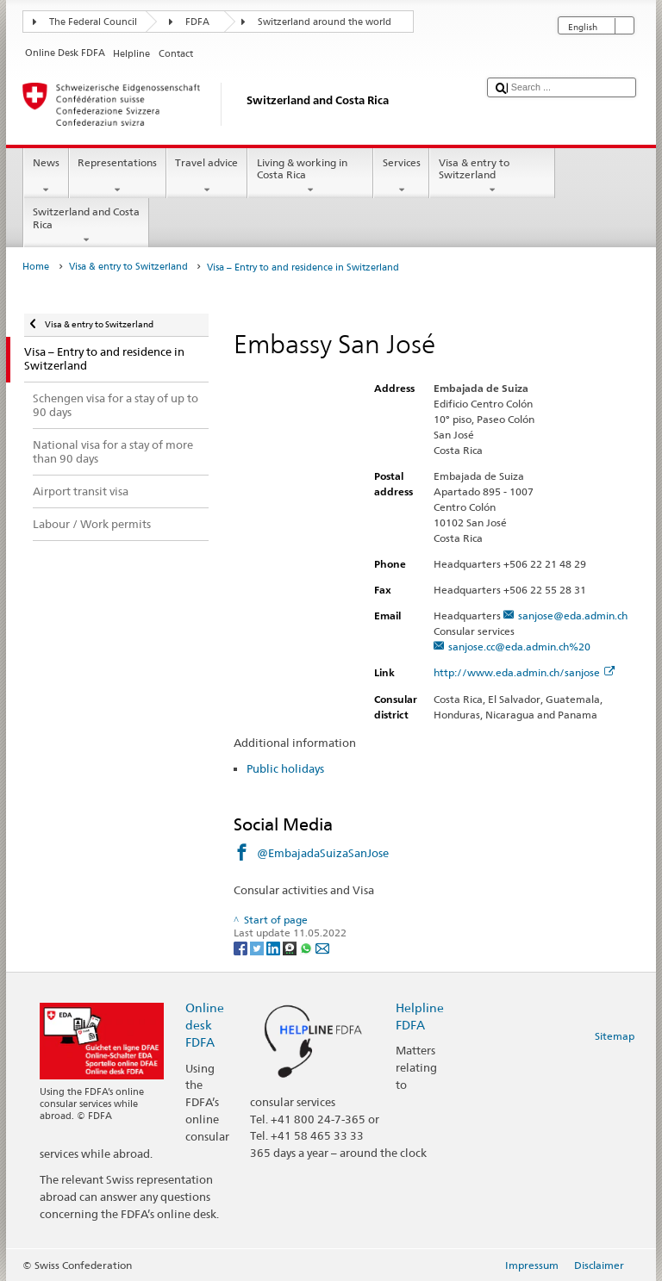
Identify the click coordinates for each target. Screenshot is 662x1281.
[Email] (322, 947)
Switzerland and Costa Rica (86, 225)
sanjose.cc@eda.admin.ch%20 (519, 646)
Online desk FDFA (204, 1024)
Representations (118, 176)
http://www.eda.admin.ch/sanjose (524, 672)
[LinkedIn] (274, 947)
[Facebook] (242, 947)
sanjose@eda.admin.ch (573, 615)
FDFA (197, 22)
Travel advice (207, 176)
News (45, 176)
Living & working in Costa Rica (310, 176)
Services (401, 176)
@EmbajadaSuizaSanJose (323, 853)
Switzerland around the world (324, 22)
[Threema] (291, 947)
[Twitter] (258, 947)
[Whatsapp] (307, 947)
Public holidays (285, 768)
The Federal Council (93, 22)
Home (35, 266)
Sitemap (614, 1035)
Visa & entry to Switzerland (492, 176)
